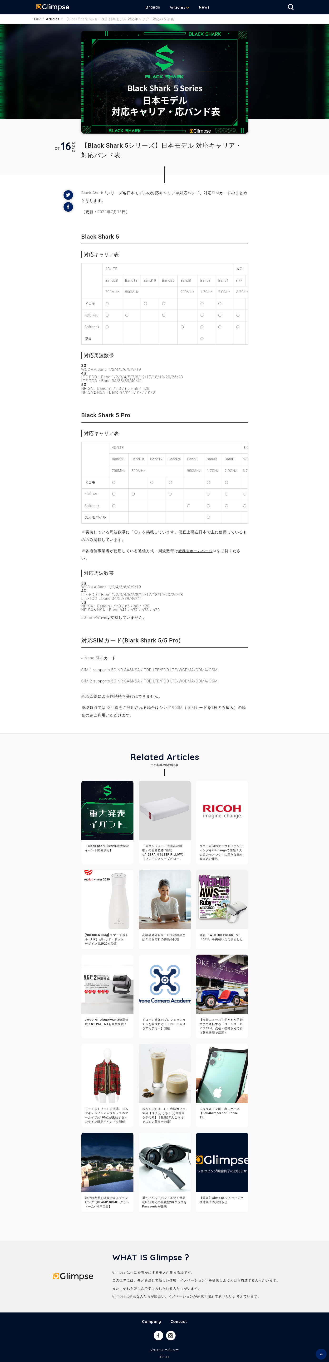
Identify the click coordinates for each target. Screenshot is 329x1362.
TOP (37, 19)
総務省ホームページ (196, 551)
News (207, 7)
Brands (156, 7)
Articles (181, 7)
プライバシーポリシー (164, 1349)
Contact (179, 1321)
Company (151, 1321)
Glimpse (55, 8)
